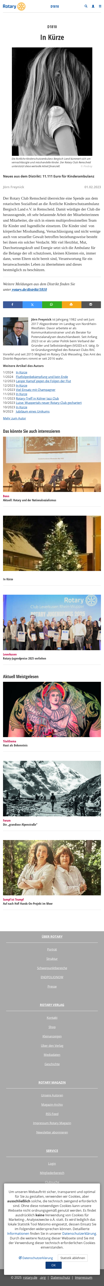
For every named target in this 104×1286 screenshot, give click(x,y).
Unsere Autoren (52, 1095)
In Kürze (21, 372)
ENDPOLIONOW (52, 977)
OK (53, 1265)
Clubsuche (52, 1182)
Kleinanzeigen (52, 1036)
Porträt (52, 949)
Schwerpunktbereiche (52, 968)
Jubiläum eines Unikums (33, 411)
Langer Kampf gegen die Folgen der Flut (43, 381)
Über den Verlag (52, 1045)
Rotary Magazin (52, 1082)
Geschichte (52, 1064)
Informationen (18, 1233)
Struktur (52, 959)
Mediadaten (52, 1055)
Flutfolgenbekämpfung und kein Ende (42, 377)
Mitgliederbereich (52, 1173)
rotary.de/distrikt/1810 (29, 289)
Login (52, 1163)
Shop (52, 1027)
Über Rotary (52, 936)
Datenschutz (60, 1277)
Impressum (83, 1277)
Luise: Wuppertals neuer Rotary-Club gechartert (49, 403)
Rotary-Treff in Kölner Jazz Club (37, 398)
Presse (52, 986)
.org (43, 1277)
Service (52, 1151)
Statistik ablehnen (72, 1258)
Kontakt (52, 1018)
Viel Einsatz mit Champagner (35, 390)
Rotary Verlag (52, 1005)
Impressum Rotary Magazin (52, 1123)
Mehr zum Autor (14, 418)
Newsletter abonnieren (52, 1132)
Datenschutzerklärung (79, 1233)
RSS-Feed (52, 1114)
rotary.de (30, 1277)
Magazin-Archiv (52, 1104)
